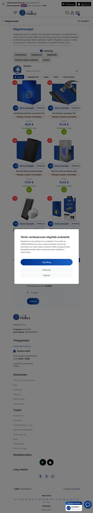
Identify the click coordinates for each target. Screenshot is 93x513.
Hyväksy (46, 262)
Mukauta (46, 270)
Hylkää (46, 275)
